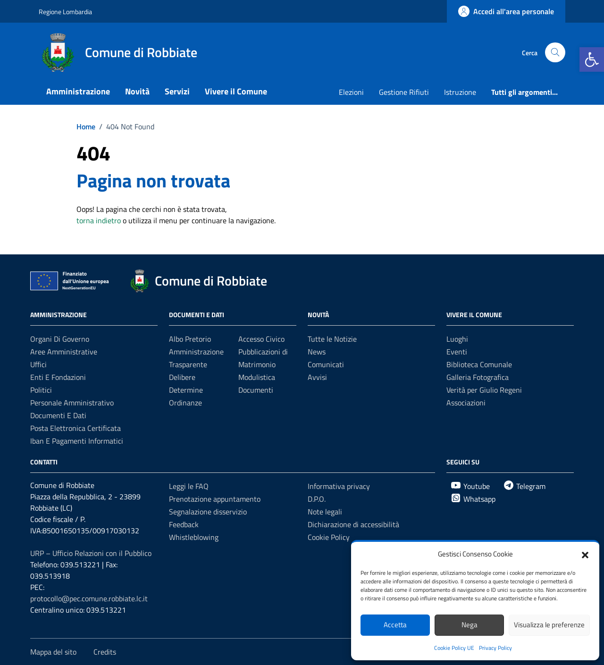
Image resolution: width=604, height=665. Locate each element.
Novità (137, 91)
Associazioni (466, 402)
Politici (41, 390)
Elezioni (351, 92)
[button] (591, 59)
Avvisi (317, 377)
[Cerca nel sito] (555, 52)
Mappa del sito (53, 651)
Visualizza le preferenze (549, 624)
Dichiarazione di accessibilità (353, 524)
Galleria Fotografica (477, 377)
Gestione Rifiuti (404, 92)
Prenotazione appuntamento (214, 499)
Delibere (182, 377)
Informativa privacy (339, 486)
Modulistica (256, 377)
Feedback (184, 524)
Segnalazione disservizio (208, 511)
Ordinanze (185, 402)
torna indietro (98, 220)
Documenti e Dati (58, 415)
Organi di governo (59, 339)
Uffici (38, 364)
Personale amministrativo (72, 402)
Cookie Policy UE (454, 647)
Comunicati (326, 364)
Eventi (456, 351)
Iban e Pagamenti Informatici (76, 440)
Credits (104, 651)
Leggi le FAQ (189, 486)
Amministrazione (78, 91)
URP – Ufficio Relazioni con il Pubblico (90, 553)
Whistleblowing (193, 537)
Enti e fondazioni (58, 377)
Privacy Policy (495, 647)
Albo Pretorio (190, 339)
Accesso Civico (261, 339)
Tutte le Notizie (332, 339)
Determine (186, 390)
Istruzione (460, 92)
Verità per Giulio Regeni (484, 390)
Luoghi (457, 339)
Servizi (177, 91)
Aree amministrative (63, 351)
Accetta (395, 624)
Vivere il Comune (236, 91)
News (317, 351)
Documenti (255, 390)
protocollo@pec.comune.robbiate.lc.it (89, 598)
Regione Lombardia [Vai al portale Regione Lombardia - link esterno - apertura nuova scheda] (65, 12)
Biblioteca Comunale (479, 364)
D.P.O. (317, 499)
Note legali (325, 511)
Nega (469, 624)
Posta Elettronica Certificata (75, 428)
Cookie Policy (329, 537)
